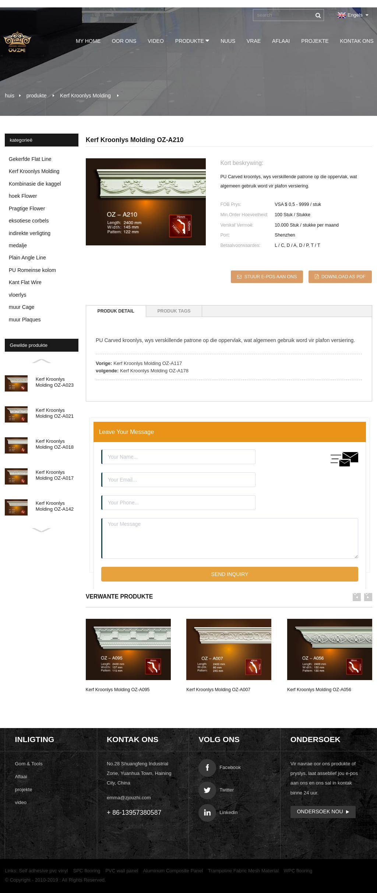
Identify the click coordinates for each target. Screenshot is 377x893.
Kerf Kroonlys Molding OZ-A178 (154, 369)
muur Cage (22, 307)
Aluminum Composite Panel (173, 869)
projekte (313, 41)
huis (9, 96)
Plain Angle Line (27, 258)
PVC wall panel (121, 869)
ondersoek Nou (320, 810)
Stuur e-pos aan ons (270, 276)
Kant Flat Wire (25, 282)
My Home (86, 41)
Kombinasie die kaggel (35, 184)
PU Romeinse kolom (32, 270)
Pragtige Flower (27, 208)
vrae (252, 41)
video (154, 41)
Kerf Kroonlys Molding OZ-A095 (118, 688)
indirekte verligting (29, 233)
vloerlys (18, 295)
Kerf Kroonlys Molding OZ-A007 (218, 688)
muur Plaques (25, 320)
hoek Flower (23, 196)
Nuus (226, 41)
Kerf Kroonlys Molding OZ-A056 (319, 688)
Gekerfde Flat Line (30, 159)
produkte (191, 40)
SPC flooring (86, 869)
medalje (18, 245)
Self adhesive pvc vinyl (43, 869)
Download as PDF (344, 276)
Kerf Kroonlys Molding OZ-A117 (147, 362)
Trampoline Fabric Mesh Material (243, 869)
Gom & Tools (29, 762)
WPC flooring (298, 869)
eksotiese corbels (29, 221)
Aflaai (280, 41)
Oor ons (122, 41)
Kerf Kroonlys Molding (85, 96)
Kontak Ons (355, 41)
